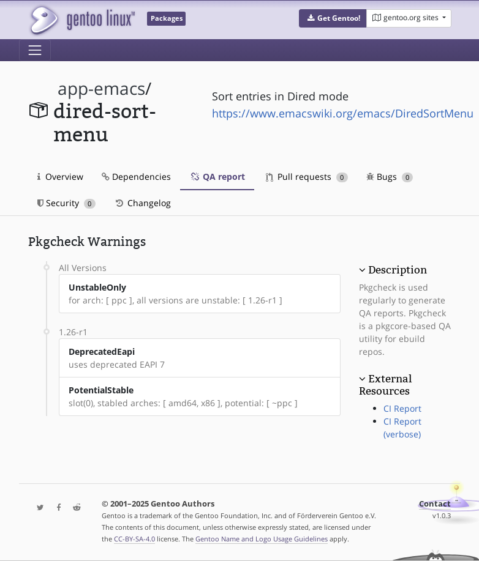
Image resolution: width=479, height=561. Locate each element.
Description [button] (397, 270)
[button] (333, 18)
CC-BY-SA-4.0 (134, 538)
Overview (60, 176)
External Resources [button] (385, 385)
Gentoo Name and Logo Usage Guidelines (261, 538)
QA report (217, 176)
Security (66, 203)
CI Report (402, 408)
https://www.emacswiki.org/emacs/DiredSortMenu (342, 113)
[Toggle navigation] (35, 50)
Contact (435, 504)
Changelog (142, 203)
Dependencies (136, 176)
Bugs (389, 176)
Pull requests (307, 176)
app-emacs (101, 88)
